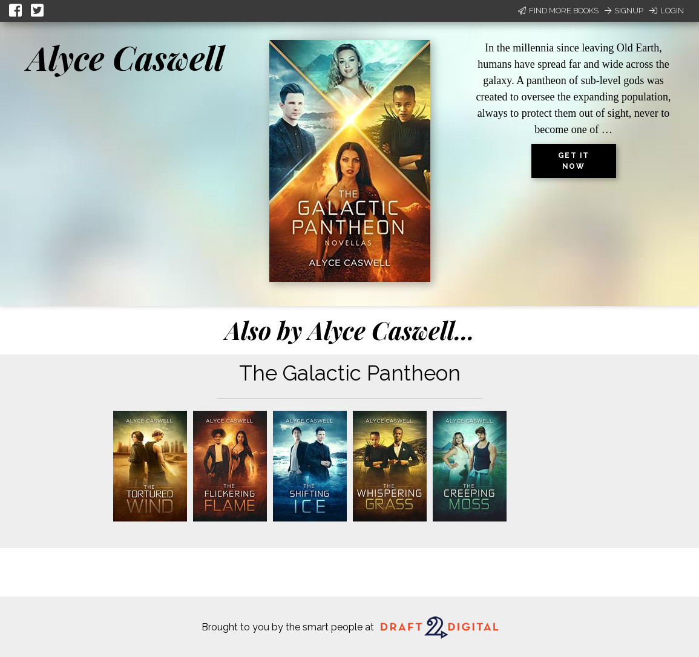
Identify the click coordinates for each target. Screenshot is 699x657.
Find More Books (558, 10)
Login (666, 10)
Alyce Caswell (125, 57)
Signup (624, 10)
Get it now (573, 161)
